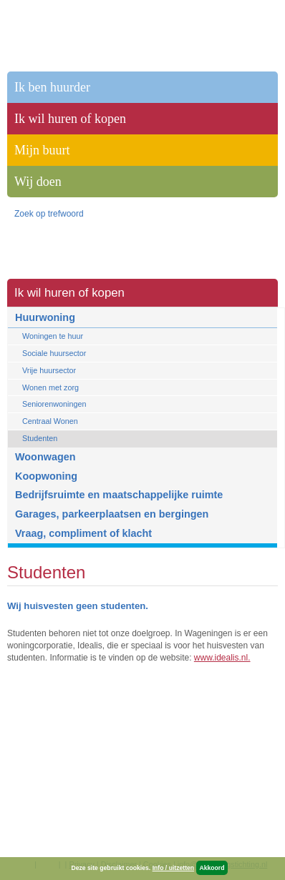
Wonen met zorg (50, 387)
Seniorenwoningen (54, 404)
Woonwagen (45, 457)
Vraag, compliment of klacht (83, 533)
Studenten (39, 438)
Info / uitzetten (173, 867)
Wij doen (38, 181)
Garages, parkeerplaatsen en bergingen (111, 514)
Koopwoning (46, 476)
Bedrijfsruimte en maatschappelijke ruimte (119, 494)
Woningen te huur (52, 336)
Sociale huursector (54, 353)
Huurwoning (45, 317)
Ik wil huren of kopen (69, 293)
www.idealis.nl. (222, 658)
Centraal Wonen (50, 421)
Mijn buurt (42, 150)
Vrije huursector (49, 370)
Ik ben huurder (52, 87)
